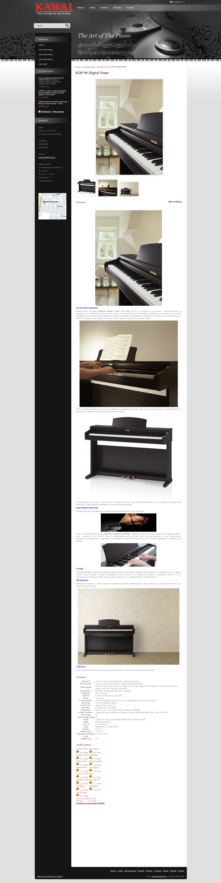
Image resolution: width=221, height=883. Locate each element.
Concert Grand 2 (82, 755)
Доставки (157, 871)
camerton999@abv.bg (46, 157)
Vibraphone (93, 755)
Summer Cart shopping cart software (50, 876)
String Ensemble (95, 761)
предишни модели (103, 67)
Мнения (173, 871)
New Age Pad (94, 780)
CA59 (47, 80)
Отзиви (181, 871)
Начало (80, 8)
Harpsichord (94, 749)
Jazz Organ (80, 786)
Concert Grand (81, 749)
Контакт (104, 8)
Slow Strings (94, 767)
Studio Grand (81, 761)
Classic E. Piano (82, 774)
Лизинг (166, 871)
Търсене (149, 871)
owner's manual (82, 798)
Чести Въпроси (130, 871)
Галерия (130, 8)
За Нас (92, 8)
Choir (91, 774)
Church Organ (81, 792)
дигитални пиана (88, 67)
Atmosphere (94, 786)
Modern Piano (81, 767)
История (117, 8)
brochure (79, 801)
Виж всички (58, 111)
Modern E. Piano (82, 780)
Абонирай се (46, 111)
